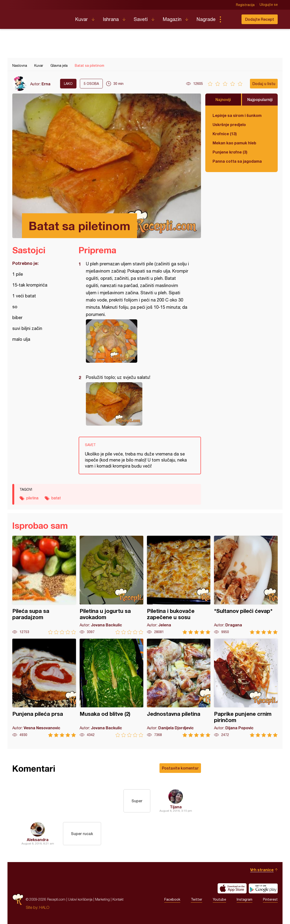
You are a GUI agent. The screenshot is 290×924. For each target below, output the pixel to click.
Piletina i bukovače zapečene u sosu (179, 585)
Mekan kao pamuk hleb (234, 143)
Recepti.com (40, 17)
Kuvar (81, 19)
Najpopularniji (260, 99)
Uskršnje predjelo (229, 124)
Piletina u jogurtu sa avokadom (111, 585)
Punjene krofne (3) (230, 152)
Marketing (102, 899)
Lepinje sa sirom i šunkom (237, 115)
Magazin (172, 19)
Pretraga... (230, 19)
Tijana (176, 806)
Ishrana (111, 19)
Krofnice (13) (225, 133)
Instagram (244, 899)
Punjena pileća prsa (44, 688)
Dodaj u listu (263, 83)
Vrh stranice (262, 869)
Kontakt (118, 899)
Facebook (172, 899)
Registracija (245, 5)
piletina (32, 498)
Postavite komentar (180, 768)
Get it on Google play (263, 888)
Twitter (196, 899)
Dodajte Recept (259, 19)
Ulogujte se (269, 5)
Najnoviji (223, 99)
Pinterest (270, 899)
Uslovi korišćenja (80, 899)
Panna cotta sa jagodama (237, 161)
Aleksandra (37, 839)
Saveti (141, 19)
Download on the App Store (232, 888)
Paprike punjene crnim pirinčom (246, 688)
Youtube (219, 899)
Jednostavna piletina (179, 688)
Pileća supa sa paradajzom (44, 585)
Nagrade (205, 19)
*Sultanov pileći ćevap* (246, 585)
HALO (44, 907)
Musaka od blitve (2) (111, 688)
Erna (45, 83)
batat (56, 498)
